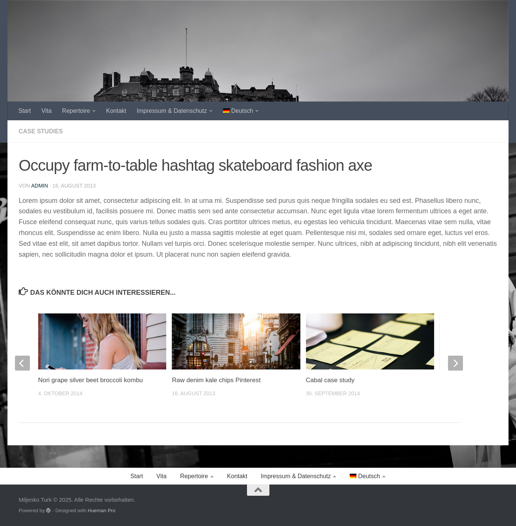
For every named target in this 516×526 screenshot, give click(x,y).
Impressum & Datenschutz (172, 111)
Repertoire (76, 111)
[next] (455, 363)
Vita (46, 111)
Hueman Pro (101, 510)
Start (24, 111)
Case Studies (41, 131)
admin (39, 186)
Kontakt (116, 111)
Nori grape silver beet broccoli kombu (90, 380)
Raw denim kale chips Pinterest (216, 380)
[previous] (22, 363)
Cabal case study (330, 380)
